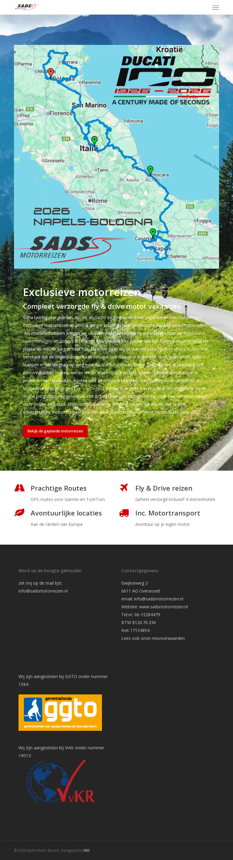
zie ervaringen (89, 388)
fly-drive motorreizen (177, 349)
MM (86, 850)
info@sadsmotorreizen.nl (44, 591)
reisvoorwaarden (168, 638)
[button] (215, 7)
